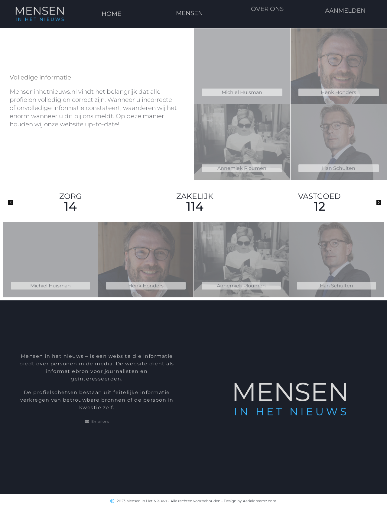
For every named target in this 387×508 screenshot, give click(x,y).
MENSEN (189, 7)
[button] (10, 202)
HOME (112, 10)
